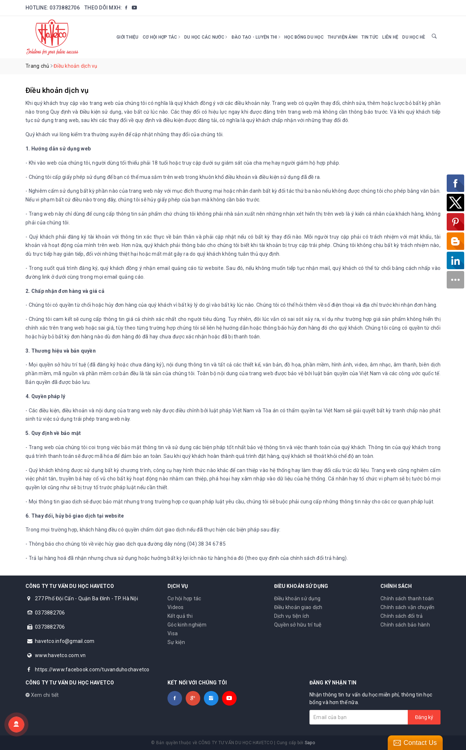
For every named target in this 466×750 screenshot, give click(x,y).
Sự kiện (176, 642)
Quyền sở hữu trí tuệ (298, 625)
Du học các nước (205, 37)
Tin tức (370, 37)
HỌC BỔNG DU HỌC (304, 37)
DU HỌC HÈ (413, 37)
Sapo (310, 742)
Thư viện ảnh (343, 37)
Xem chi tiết (42, 695)
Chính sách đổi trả (401, 616)
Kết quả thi (180, 616)
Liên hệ (390, 37)
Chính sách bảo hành (405, 625)
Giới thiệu (127, 37)
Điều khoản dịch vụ (57, 90)
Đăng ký (424, 717)
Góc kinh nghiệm (186, 625)
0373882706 (65, 8)
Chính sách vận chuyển (407, 607)
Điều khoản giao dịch (298, 607)
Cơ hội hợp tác (161, 37)
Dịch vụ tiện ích (291, 616)
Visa (172, 633)
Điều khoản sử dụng (297, 598)
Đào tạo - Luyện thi (256, 37)
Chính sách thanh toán (407, 598)
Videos (175, 607)
